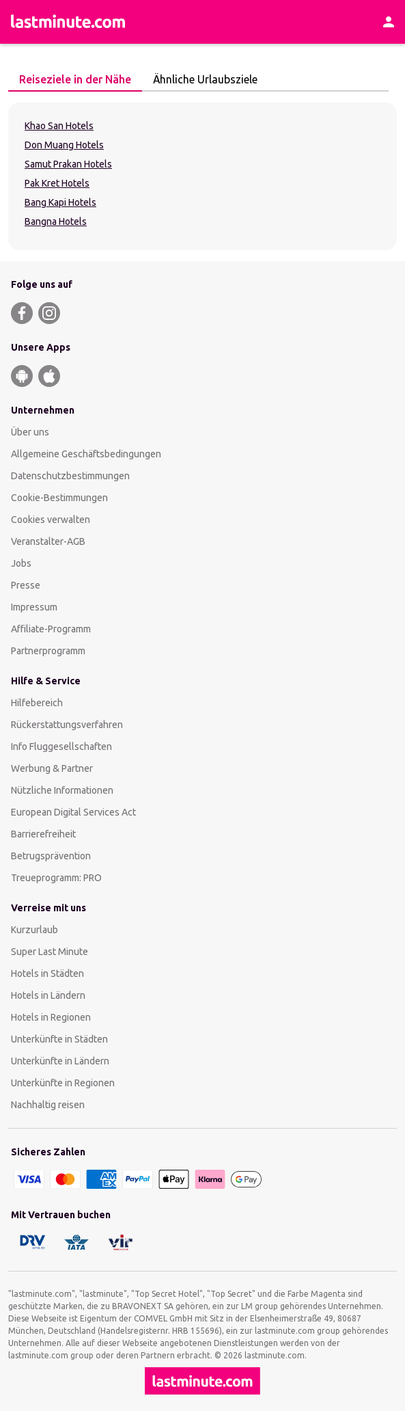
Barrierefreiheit (43, 834)
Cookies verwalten (50, 519)
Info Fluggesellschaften (61, 746)
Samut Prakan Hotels (68, 164)
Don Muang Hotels (64, 144)
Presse (25, 585)
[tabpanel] (202, 176)
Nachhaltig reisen (48, 1104)
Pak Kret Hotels (57, 183)
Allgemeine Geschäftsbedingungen (86, 453)
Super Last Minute (49, 951)
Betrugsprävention (51, 855)
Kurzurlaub (34, 929)
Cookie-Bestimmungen (59, 497)
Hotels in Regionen (51, 1017)
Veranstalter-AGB (48, 541)
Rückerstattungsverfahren (67, 724)
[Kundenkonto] (388, 22)
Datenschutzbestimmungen (70, 475)
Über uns (30, 432)
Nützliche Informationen (62, 790)
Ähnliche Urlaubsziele (201, 79)
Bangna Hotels (56, 221)
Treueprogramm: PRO (56, 877)
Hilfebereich (37, 702)
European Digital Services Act (73, 812)
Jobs (21, 563)
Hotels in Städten (47, 973)
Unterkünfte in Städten (59, 1039)
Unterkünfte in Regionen (63, 1082)
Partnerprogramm (48, 650)
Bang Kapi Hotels (60, 202)
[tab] (75, 80)
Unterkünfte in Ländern (60, 1061)
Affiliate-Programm (51, 628)
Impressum (34, 607)
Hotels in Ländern (48, 995)
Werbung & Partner (52, 768)
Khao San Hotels (59, 125)
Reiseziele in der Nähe (71, 79)
